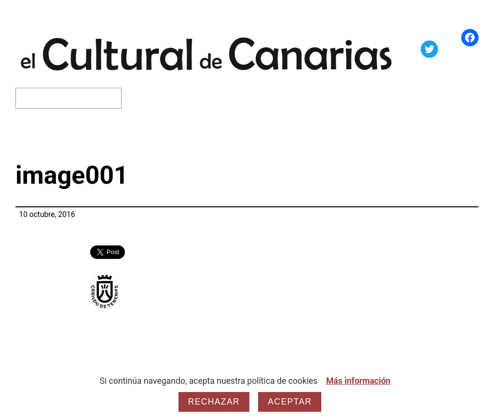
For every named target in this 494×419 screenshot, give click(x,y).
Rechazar (214, 401)
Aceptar (290, 401)
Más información (358, 381)
